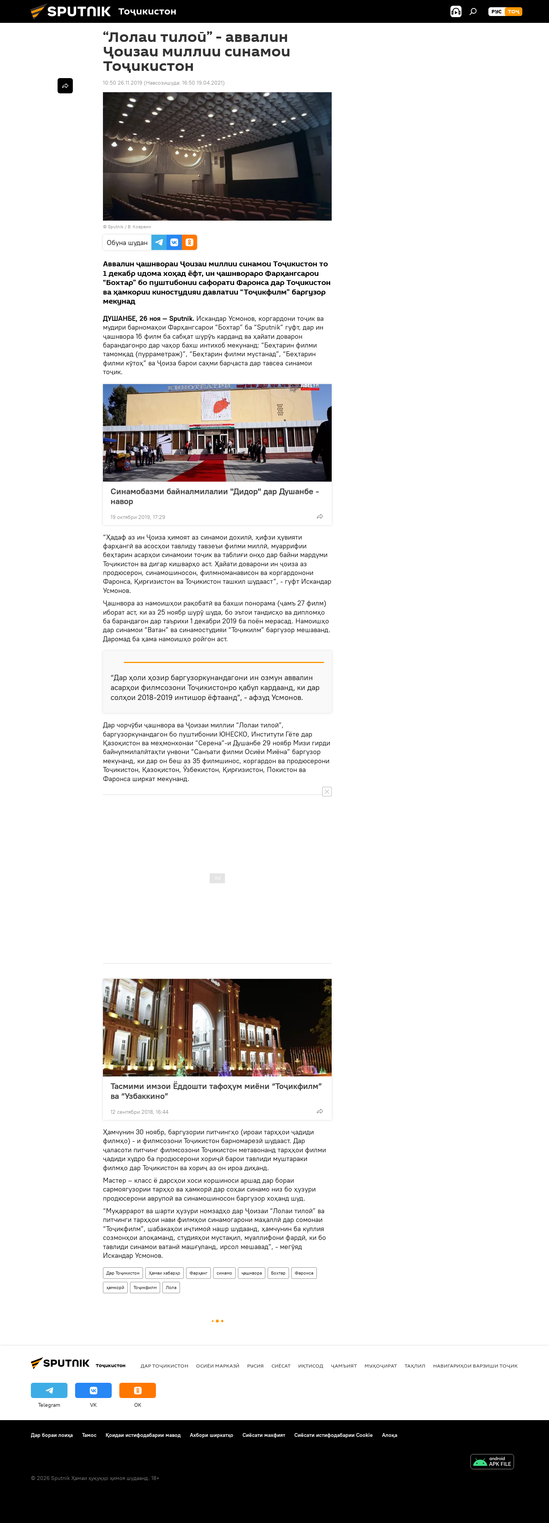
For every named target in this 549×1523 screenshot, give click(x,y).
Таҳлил (415, 1365)
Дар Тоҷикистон (123, 1273)
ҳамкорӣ (115, 1287)
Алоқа (389, 1435)
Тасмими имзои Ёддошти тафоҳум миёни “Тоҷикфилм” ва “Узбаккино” (216, 1091)
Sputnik (116, 226)
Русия (255, 1365)
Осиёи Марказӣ (217, 1365)
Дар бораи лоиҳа (52, 1435)
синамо (224, 1273)
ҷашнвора (251, 1273)
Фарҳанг (198, 1273)
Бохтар (278, 1273)
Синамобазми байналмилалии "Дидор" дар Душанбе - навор (215, 496)
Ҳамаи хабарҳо (164, 1273)
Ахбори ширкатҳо (211, 1435)
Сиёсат (281, 1365)
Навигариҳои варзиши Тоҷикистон (484, 1365)
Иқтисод (310, 1365)
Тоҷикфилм (145, 1287)
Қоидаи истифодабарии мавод (143, 1435)
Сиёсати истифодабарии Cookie (333, 1435)
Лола (171, 1287)
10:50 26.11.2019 (122, 82)
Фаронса (304, 1273)
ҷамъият (344, 1365)
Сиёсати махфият (263, 1435)
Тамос (89, 1435)
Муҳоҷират (380, 1365)
